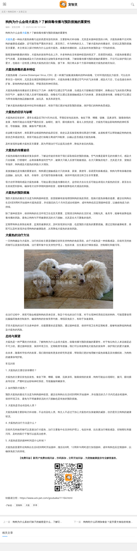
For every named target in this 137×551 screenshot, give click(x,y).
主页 (3, 11)
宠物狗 (19, 505)
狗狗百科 (12, 11)
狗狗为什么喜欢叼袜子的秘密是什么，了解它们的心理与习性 (45, 521)
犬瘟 (24, 32)
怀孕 (35, 505)
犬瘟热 (9, 39)
